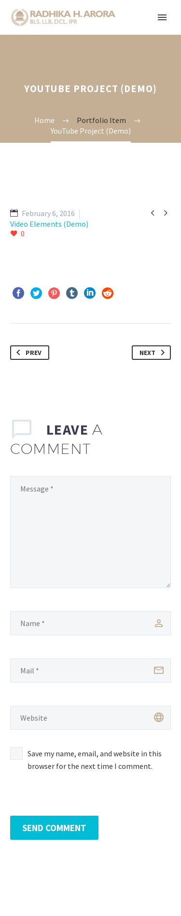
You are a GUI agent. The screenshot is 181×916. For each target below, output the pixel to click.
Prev (27, 352)
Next (153, 352)
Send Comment (54, 828)
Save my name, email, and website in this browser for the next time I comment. (95, 760)
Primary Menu (162, 17)
